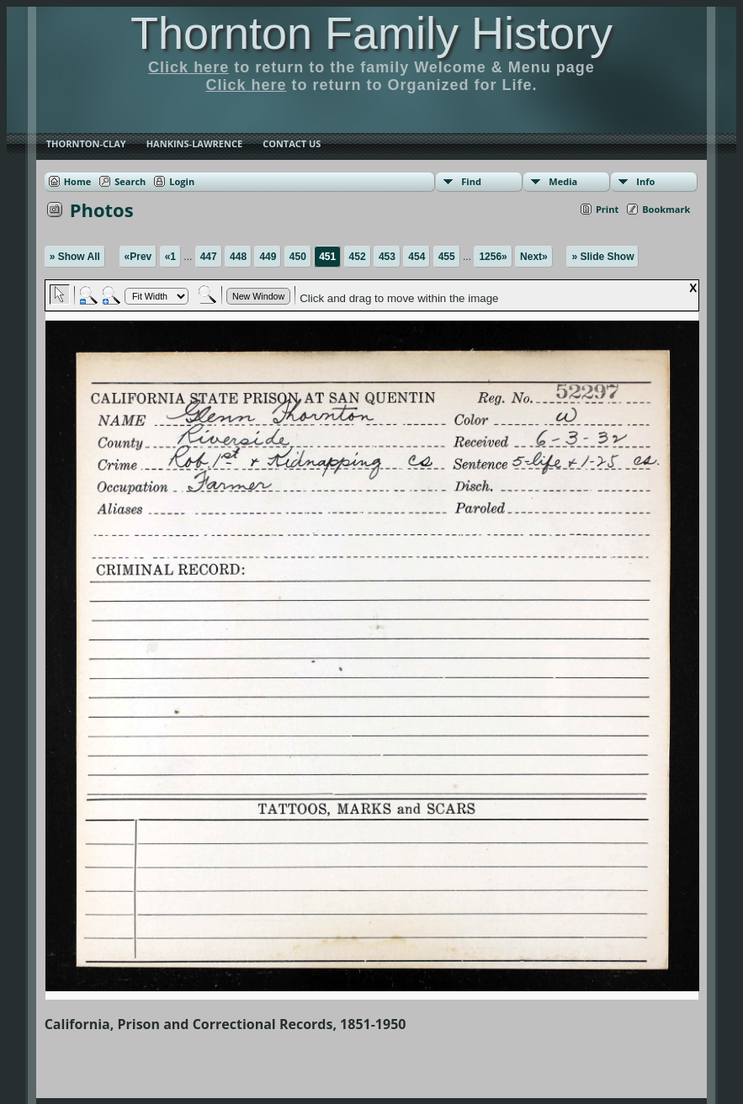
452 (357, 257)
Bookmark (666, 209)
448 (238, 257)
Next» (534, 257)
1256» (493, 257)
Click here (188, 67)
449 (267, 257)
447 (208, 257)
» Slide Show (602, 257)
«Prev (138, 257)
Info (645, 181)
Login (181, 181)
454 (416, 257)
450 (297, 257)
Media (563, 181)
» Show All (75, 257)
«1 (170, 257)
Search (130, 181)
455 (446, 257)
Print (607, 209)
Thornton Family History (371, 33)
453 (387, 257)
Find (471, 181)
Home (78, 181)
